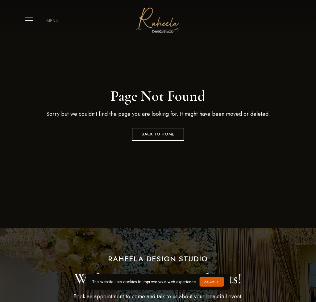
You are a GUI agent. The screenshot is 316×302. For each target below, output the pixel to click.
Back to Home (158, 134)
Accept (211, 281)
